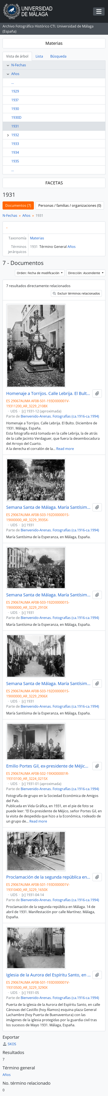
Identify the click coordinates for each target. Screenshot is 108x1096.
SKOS (9, 1044)
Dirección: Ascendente (84, 273)
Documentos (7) (18, 205)
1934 (15, 152)
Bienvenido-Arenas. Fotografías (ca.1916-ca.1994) (60, 416)
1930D (16, 117)
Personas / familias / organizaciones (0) (69, 205)
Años (15, 73)
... (12, 82)
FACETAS (54, 183)
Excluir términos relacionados (76, 293)
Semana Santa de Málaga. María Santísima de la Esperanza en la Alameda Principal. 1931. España (48, 507)
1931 (15, 126)
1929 (15, 91)
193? (15, 100)
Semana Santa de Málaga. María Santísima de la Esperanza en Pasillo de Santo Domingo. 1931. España (48, 594)
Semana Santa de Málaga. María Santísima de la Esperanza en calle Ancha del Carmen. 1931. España (48, 683)
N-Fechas (18, 65)
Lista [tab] (39, 56)
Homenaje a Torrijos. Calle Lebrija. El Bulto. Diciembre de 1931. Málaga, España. (48, 393)
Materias (54, 43)
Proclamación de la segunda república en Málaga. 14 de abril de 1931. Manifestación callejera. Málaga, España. (48, 877)
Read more (65, 448)
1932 (15, 135)
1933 (15, 143)
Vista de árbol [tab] (17, 56)
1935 (15, 161)
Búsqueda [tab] (58, 56)
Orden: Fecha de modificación (38, 273)
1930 (15, 108)
